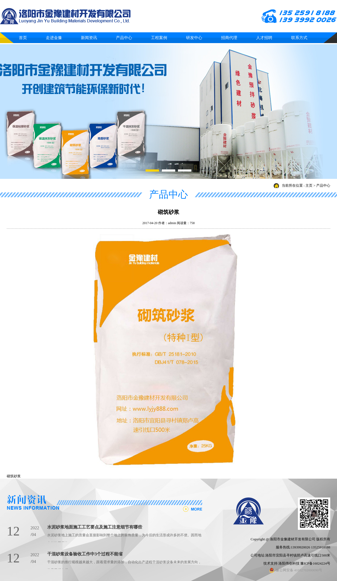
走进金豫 (54, 38)
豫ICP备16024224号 (315, 563)
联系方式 (299, 38)
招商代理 (229, 38)
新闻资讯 (89, 38)
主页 (308, 185)
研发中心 (194, 38)
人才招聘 (264, 38)
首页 (23, 38)
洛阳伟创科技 (289, 563)
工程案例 (159, 38)
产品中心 (124, 38)
